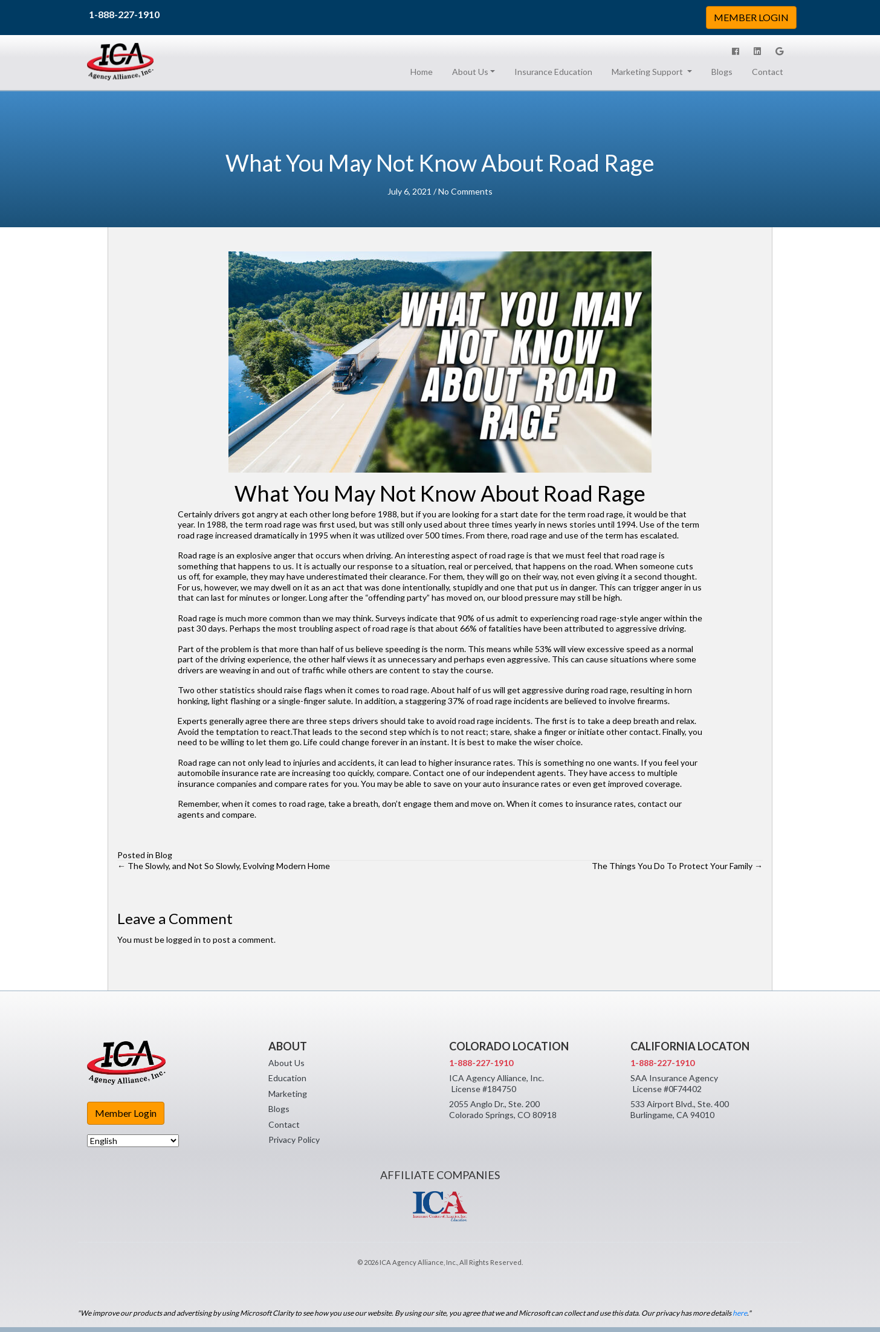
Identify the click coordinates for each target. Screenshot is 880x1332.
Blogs (722, 71)
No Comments (465, 191)
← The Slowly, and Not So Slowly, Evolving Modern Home (223, 866)
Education (287, 1078)
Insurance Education (553, 71)
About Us (286, 1063)
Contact (767, 71)
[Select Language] (133, 1140)
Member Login (126, 1113)
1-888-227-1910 (124, 14)
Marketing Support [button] (648, 71)
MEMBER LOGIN (751, 17)
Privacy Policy (294, 1139)
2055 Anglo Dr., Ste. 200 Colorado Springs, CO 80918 (503, 1109)
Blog (163, 855)
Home (424, 71)
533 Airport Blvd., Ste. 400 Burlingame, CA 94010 (679, 1109)
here (740, 1312)
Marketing (287, 1093)
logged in (183, 939)
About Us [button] (470, 71)
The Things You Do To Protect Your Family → (677, 866)
